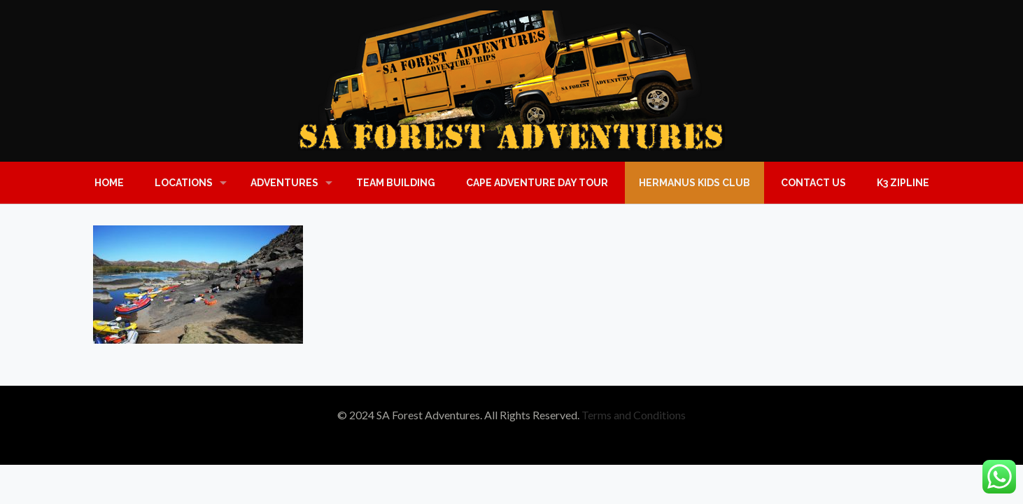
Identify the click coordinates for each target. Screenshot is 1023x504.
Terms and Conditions (633, 414)
